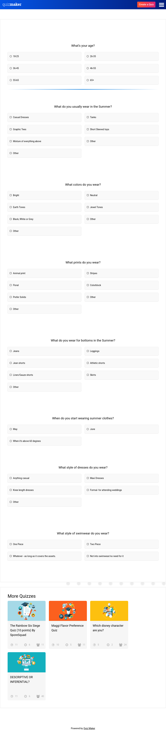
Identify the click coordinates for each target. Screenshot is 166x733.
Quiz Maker (89, 728)
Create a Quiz (146, 4)
